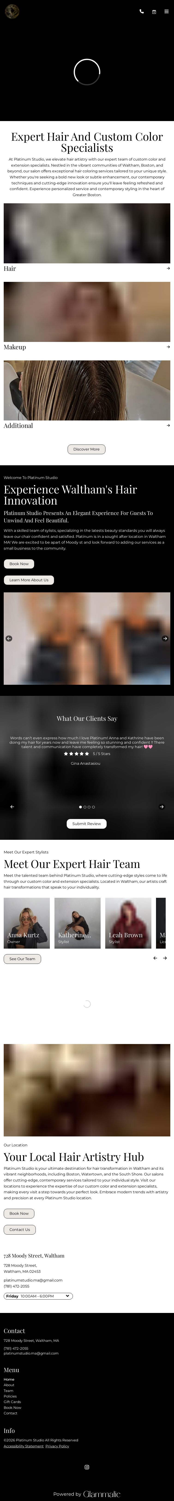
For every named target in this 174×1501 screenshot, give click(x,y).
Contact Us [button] (19, 1229)
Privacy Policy (57, 1446)
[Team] (8, 1390)
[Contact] (10, 1413)
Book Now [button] (19, 564)
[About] (9, 1385)
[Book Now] (12, 1407)
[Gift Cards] (12, 1402)
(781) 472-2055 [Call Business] (16, 1286)
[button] (158, 11)
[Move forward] (165, 958)
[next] (165, 639)
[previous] (9, 639)
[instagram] (87, 1467)
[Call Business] (145, 12)
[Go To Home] (12, 11)
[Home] (9, 1379)
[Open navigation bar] (166, 11)
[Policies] (10, 1396)
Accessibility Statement (24, 1446)
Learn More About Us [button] (28, 580)
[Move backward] (155, 958)
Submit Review (86, 824)
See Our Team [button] (22, 959)
